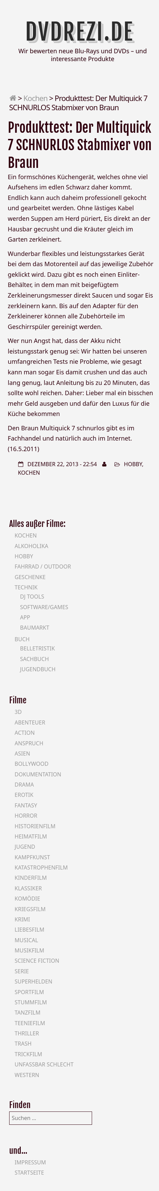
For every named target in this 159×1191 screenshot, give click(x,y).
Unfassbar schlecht (44, 1064)
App (25, 617)
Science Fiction (37, 960)
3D (18, 712)
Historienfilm (35, 826)
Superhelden (33, 981)
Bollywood (32, 763)
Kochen (35, 98)
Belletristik (37, 648)
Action (25, 732)
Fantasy (26, 805)
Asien (22, 753)
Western (27, 1075)
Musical (26, 940)
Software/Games (44, 607)
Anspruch (29, 743)
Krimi (22, 919)
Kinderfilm (31, 877)
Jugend (25, 846)
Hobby (133, 464)
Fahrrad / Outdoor (43, 566)
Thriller (27, 1033)
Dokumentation (38, 774)
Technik (26, 587)
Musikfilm (29, 950)
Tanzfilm (27, 1012)
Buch (22, 639)
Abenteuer (30, 722)
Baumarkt (34, 627)
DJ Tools (32, 596)
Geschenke (30, 577)
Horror (26, 815)
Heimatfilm (31, 836)
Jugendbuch (38, 669)
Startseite (29, 1172)
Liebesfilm (29, 929)
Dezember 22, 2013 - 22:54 (62, 464)
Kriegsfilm (30, 909)
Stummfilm (31, 1002)
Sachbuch (34, 659)
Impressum (30, 1162)
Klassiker (28, 888)
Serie (22, 971)
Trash (23, 1043)
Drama (24, 784)
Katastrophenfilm (41, 867)
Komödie (27, 898)
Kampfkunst (32, 857)
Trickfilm (28, 1054)
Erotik (24, 795)
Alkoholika (31, 546)
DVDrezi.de (79, 31)
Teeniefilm (30, 1023)
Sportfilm (29, 992)
